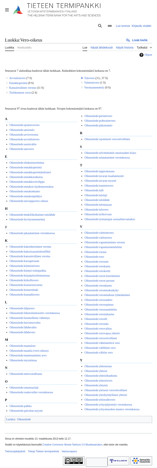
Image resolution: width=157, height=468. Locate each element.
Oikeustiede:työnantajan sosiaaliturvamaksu (109, 219)
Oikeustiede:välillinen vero (100, 347)
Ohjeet (145, 55)
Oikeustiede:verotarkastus (99, 314)
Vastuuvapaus (69, 451)
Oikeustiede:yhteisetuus (98, 366)
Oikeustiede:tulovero (96, 209)
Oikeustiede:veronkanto (98, 285)
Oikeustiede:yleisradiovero (99, 399)
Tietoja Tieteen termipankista (43, 451)
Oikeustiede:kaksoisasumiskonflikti (29, 251)
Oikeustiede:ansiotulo (21, 129)
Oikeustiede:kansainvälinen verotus (29, 256)
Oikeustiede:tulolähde (97, 200)
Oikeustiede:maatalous (22, 345)
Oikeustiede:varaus (95, 252)
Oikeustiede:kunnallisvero (24, 294)
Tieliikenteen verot (20, 92)
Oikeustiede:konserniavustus (25, 285)
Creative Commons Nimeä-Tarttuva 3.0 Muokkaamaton (72, 444)
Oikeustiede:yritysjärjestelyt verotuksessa (108, 404)
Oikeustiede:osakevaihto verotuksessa (31, 392)
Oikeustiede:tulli (93, 190)
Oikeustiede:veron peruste (99, 280)
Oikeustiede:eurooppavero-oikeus (28, 201)
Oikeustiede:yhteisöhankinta (100, 375)
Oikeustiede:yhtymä (96, 385)
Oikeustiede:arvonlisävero (24, 139)
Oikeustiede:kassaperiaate (24, 261)
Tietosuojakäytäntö (15, 451)
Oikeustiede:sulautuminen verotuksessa (107, 157)
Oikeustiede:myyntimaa (23, 360)
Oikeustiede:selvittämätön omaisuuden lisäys (110, 152)
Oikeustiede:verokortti (97, 271)
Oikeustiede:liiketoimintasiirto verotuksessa (34, 313)
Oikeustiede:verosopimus (98, 304)
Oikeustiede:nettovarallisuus (25, 373)
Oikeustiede (24, 419)
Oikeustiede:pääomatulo (98, 125)
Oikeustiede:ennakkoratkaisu (26, 177)
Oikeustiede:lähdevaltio (23, 327)
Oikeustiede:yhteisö (95, 371)
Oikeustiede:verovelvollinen (100, 338)
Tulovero (89, 78)
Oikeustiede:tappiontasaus (99, 171)
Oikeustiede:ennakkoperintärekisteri (30, 172)
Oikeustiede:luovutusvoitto (24, 322)
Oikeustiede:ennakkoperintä (25, 167)
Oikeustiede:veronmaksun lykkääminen (107, 295)
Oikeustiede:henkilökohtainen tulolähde (32, 214)
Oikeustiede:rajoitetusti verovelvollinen (107, 139)
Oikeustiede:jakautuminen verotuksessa (32, 233)
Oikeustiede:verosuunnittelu (100, 309)
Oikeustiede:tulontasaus (98, 204)
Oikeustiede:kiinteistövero (24, 265)
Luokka (10, 419)
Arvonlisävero (17, 78)
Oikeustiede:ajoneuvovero (24, 125)
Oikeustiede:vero (94, 256)
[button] (82, 78)
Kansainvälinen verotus (22, 87)
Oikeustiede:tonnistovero (98, 185)
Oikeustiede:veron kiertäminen (102, 276)
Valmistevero (91, 82)
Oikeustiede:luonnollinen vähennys (29, 318)
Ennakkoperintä (18, 83)
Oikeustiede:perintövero (98, 116)
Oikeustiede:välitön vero (98, 352)
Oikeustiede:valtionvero (98, 237)
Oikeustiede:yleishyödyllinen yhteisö (105, 395)
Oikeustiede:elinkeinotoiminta (26, 162)
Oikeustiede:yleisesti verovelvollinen (105, 390)
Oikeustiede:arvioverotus (23, 134)
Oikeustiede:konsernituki (23, 289)
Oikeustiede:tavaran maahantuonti (104, 176)
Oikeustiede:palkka (20, 406)
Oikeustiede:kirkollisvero (23, 280)
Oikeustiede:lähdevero (22, 332)
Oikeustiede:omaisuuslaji (23, 387)
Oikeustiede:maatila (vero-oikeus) (28, 350)
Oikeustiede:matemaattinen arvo (28, 355)
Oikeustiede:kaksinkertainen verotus (30, 246)
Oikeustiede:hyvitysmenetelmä (27, 219)
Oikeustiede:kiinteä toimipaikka (27, 270)
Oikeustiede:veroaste (96, 261)
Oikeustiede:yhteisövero (98, 380)
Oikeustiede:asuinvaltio (22, 144)
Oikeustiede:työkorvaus (98, 214)
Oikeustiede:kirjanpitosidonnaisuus (29, 275)
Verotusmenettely (94, 87)
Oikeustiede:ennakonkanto (24, 191)
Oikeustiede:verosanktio (98, 299)
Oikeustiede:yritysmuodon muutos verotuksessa (111, 409)
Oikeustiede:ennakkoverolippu (27, 181)
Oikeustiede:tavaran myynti (100, 180)
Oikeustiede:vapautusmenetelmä (103, 247)
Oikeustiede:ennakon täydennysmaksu (31, 186)
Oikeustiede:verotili (95, 319)
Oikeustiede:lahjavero (22, 308)
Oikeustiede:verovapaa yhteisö (102, 333)
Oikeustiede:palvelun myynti (26, 410)
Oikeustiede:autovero (21, 149)
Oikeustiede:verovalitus (98, 328)
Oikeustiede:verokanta (97, 266)
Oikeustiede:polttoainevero (100, 120)
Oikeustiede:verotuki (96, 323)
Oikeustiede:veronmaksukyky (101, 290)
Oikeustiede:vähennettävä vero (102, 342)
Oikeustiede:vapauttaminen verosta (104, 242)
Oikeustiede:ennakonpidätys (25, 196)
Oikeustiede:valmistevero (99, 232)
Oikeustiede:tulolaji (95, 195)
